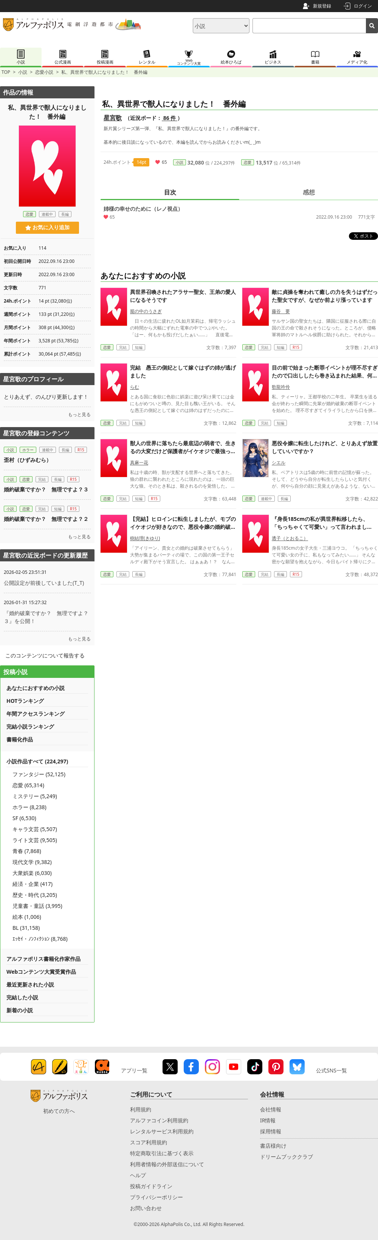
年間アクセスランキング (35, 713)
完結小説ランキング (30, 726)
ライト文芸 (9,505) (34, 840)
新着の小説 (19, 1010)
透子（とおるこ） (290, 632)
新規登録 (322, 6)
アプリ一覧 (134, 1070)
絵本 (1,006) (26, 916)
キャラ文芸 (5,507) (34, 829)
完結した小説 (22, 997)
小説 (22, 72)
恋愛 (247, 162)
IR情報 (268, 1120)
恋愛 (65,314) (28, 785)
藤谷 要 (281, 405)
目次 (170, 192)
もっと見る (79, 414)
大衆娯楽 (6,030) (32, 872)
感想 (309, 192)
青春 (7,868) (26, 851)
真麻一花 (139, 557)
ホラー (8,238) (29, 807)
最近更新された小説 (30, 984)
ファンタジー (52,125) (38, 774)
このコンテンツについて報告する (45, 655)
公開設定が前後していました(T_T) (44, 582)
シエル (278, 557)
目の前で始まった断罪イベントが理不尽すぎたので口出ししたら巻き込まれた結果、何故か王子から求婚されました (325, 470)
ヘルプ (138, 1175)
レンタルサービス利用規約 (162, 1131)
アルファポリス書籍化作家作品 (43, 958)
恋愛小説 (44, 72)
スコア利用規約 (148, 1142)
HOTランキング (25, 700)
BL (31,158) (26, 927)
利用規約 (140, 1109)
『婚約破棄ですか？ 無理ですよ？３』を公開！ (46, 617)
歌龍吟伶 (281, 481)
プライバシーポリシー (156, 1197)
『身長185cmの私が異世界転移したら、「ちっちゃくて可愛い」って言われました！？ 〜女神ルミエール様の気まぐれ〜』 (323, 621)
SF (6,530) (24, 818)
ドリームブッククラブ (286, 1156)
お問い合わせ (146, 1208)
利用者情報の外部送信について (167, 1164)
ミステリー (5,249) (34, 796)
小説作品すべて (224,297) (37, 761)
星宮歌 (113, 117)
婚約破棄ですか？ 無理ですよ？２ (46, 518)
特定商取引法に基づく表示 (162, 1153)
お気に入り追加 (47, 227)
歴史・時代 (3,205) (34, 894)
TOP (6, 72)
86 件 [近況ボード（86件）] (169, 117)
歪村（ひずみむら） (27, 459)
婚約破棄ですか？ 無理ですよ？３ (46, 489)
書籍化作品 (19, 739)
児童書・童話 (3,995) (37, 905)
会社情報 (270, 1109)
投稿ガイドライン (151, 1186)
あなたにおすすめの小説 (35, 687)
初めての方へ (59, 1110)
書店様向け (273, 1145)
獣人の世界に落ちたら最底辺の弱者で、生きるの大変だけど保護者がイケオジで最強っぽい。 (183, 545)
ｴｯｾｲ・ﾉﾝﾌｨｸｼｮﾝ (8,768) (40, 938)
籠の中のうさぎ (146, 405)
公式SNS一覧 (331, 1070)
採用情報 (270, 1131)
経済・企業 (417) (32, 883)
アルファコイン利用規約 (159, 1120)
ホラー (28, 449)
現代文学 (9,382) (32, 862)
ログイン (363, 6)
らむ (134, 481)
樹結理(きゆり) (145, 632)
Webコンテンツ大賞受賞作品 (41, 971)
